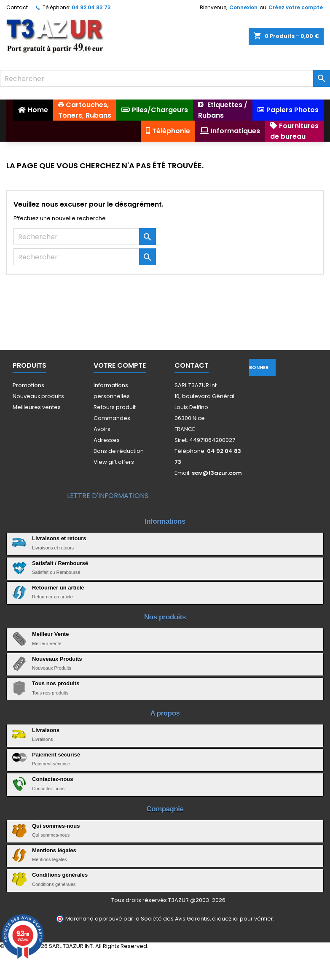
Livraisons (45, 730)
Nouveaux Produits (57, 659)
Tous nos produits (55, 683)
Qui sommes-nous (56, 826)
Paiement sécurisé (56, 754)
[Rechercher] (165, 78)
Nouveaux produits (38, 396)
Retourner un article (58, 587)
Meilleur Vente (50, 634)
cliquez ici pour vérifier (242, 918)
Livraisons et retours (59, 538)
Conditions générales (60, 875)
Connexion (243, 7)
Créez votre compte (295, 7)
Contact (17, 7)
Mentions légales (54, 850)
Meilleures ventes (37, 407)
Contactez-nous (52, 779)
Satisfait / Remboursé (60, 563)
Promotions (28, 385)
